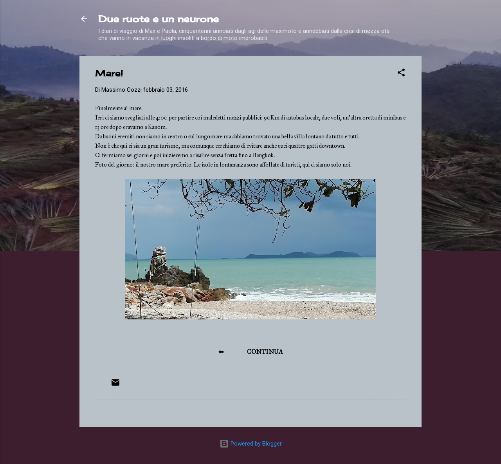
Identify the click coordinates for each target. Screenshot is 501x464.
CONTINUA (265, 351)
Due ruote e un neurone (158, 19)
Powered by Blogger (251, 443)
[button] (401, 74)
